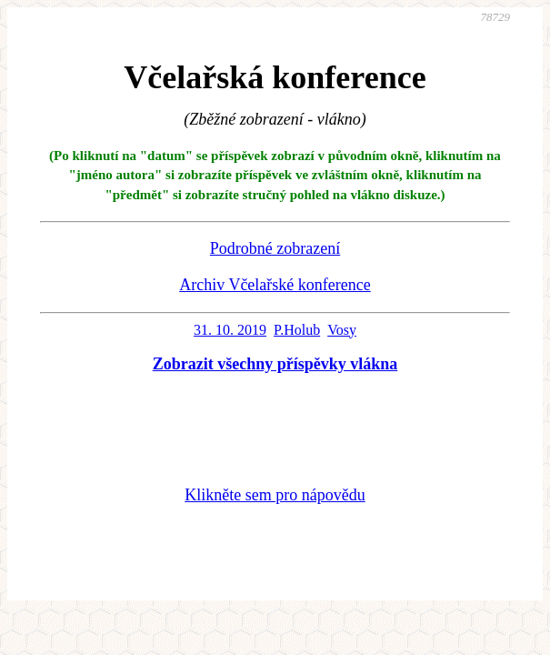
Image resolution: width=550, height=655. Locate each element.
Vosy (341, 330)
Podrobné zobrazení (275, 248)
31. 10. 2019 (230, 330)
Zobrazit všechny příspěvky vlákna (275, 364)
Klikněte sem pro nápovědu (275, 495)
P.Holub (297, 330)
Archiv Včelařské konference (275, 285)
